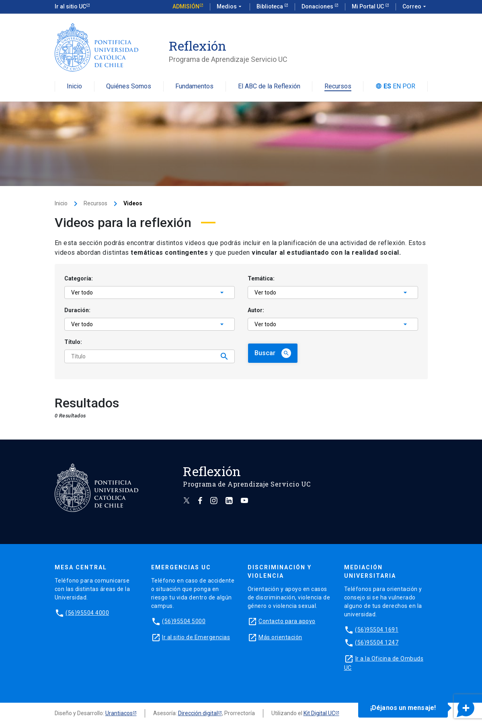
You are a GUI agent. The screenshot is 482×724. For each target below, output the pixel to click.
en (397, 86)
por (408, 86)
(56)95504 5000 (183, 621)
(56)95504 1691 (376, 629)
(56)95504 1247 (376, 642)
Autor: (256, 310)
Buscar (272, 353)
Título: (73, 342)
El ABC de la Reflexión (269, 86)
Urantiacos (119, 713)
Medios (230, 6)
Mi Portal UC (368, 6)
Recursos (337, 86)
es (387, 86)
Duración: (77, 310)
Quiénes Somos (128, 86)
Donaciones (318, 6)
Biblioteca (270, 6)
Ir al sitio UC (70, 6)
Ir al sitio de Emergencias (196, 637)
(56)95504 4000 (87, 612)
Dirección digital (198, 713)
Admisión (185, 6)
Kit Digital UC (319, 713)
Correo (415, 6)
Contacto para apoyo (287, 621)
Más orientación (280, 637)
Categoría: (78, 278)
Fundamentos (194, 86)
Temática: (261, 278)
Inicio (74, 86)
